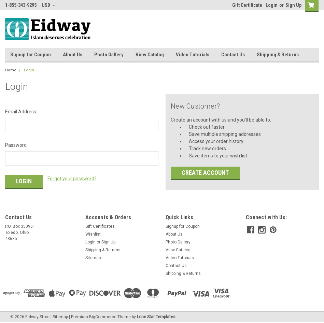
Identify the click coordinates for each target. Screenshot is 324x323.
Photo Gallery (109, 55)
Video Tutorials (192, 55)
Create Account (205, 172)
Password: (16, 145)
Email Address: (21, 111)
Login (272, 5)
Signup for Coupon (30, 55)
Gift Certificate (247, 5)
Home (10, 70)
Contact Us (233, 55)
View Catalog (150, 55)
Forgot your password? (72, 178)
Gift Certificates (100, 225)
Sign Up (293, 5)
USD (48, 5)
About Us (72, 55)
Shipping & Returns (278, 55)
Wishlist (93, 233)
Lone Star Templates (156, 316)
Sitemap (93, 257)
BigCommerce (102, 316)
